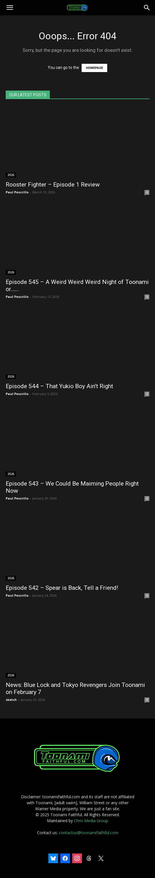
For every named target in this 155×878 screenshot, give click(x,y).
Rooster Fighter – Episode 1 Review (53, 184)
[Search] (147, 7)
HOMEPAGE (94, 68)
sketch (11, 699)
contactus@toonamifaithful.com (88, 832)
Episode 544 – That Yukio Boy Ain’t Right (59, 386)
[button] (10, 7)
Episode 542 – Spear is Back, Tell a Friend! (62, 587)
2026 (10, 175)
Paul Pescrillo (17, 192)
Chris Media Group (91, 820)
